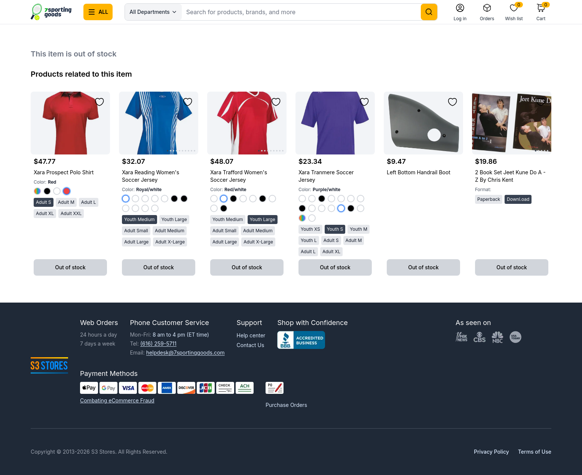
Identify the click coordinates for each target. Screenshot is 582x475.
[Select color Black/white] (262, 198)
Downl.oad (518, 199)
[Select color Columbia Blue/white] (312, 198)
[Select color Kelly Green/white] (145, 198)
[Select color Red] (66, 191)
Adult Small (136, 230)
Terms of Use (534, 451)
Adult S (43, 202)
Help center (251, 335)
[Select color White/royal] (125, 208)
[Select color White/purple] (145, 208)
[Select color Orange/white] (351, 198)
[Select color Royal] (37, 191)
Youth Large (174, 219)
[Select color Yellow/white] (272, 198)
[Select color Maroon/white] (253, 198)
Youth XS (310, 229)
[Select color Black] (47, 191)
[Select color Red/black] (174, 198)
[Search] (429, 12)
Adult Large (136, 242)
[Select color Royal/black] (184, 198)
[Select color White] (57, 191)
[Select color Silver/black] (321, 198)
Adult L (88, 202)
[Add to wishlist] (99, 102)
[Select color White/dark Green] (155, 208)
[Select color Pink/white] (312, 208)
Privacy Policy (491, 451)
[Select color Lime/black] (302, 208)
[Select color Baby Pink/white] (312, 218)
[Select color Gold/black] (223, 208)
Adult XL (45, 213)
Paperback (488, 199)
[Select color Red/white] (135, 198)
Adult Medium (169, 230)
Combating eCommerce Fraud (117, 400)
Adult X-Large (170, 242)
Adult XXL (71, 213)
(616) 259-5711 (158, 343)
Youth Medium (139, 219)
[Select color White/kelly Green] (135, 208)
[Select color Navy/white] (243, 198)
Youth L (309, 240)
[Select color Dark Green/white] (164, 198)
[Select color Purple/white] (155, 198)
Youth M (358, 229)
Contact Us (250, 345)
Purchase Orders (286, 405)
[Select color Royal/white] (125, 198)
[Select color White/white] (214, 208)
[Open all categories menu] (98, 12)
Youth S (335, 229)
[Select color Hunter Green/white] (360, 208)
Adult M (66, 202)
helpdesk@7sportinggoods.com (185, 352)
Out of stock (70, 267)
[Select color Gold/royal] (302, 218)
